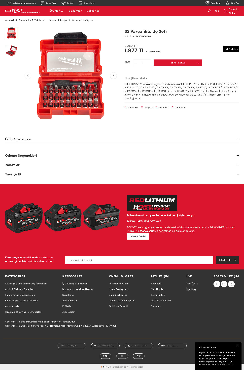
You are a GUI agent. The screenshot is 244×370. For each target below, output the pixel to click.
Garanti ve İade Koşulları (122, 300)
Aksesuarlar (25, 19)
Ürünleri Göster (138, 236)
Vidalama (39, 19)
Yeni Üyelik (192, 283)
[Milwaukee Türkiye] (22, 11)
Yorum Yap (162, 107)
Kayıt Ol (227, 260)
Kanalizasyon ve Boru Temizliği (21, 300)
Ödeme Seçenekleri (122, 155)
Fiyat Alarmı (178, 107)
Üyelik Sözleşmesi (118, 289)
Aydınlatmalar (12, 306)
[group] (71, 76)
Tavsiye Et (147, 107)
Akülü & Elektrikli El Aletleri (19, 289)
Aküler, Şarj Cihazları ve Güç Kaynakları (26, 283)
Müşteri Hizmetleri (161, 300)
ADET (127, 62)
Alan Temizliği (69, 300)
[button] (28, 75)
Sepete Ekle (185, 62)
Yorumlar (122, 165)
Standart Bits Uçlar (58, 19)
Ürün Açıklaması (122, 139)
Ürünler (57, 11)
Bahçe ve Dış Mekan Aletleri (20, 294)
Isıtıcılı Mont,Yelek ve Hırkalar (77, 289)
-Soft (104, 367)
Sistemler (75, 11)
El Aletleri (67, 306)
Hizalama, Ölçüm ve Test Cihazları (23, 311)
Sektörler (93, 11)
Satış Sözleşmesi (118, 294)
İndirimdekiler (158, 294)
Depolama (68, 294)
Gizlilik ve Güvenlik (119, 306)
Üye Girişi (191, 289)
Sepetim (155, 306)
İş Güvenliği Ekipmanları (75, 283)
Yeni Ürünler (157, 289)
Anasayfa (10, 19)
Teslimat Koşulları (118, 283)
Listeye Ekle (131, 107)
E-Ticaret (112, 367)
